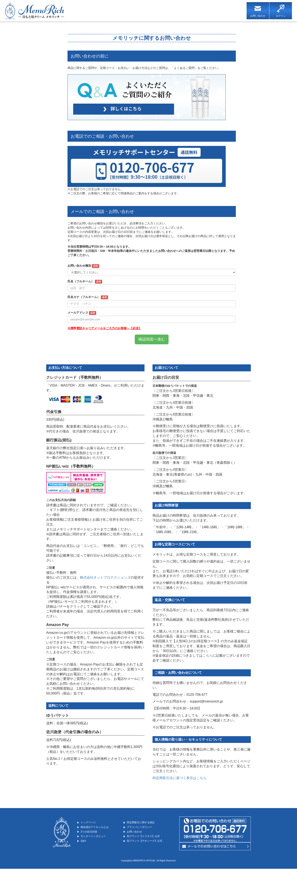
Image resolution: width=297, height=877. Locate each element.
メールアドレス (82, 313)
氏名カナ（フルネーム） (88, 298)
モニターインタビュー (98, 839)
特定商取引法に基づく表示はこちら (180, 778)
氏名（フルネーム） (85, 282)
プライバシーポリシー (144, 828)
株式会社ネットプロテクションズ (105, 578)
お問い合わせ (137, 834)
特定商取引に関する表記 (146, 823)
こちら (207, 656)
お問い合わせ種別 (83, 266)
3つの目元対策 (92, 834)
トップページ (91, 823)
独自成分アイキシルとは (100, 828)
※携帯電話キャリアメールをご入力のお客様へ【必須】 (104, 329)
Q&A (84, 845)
